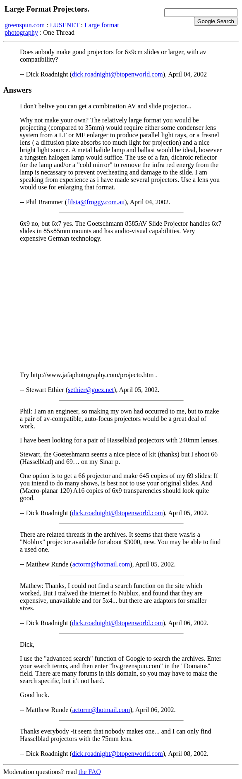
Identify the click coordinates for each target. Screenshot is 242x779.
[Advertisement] (121, 307)
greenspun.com (25, 25)
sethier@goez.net (91, 389)
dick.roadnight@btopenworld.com (117, 74)
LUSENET (64, 25)
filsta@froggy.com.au (96, 202)
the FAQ (90, 771)
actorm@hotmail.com (101, 564)
